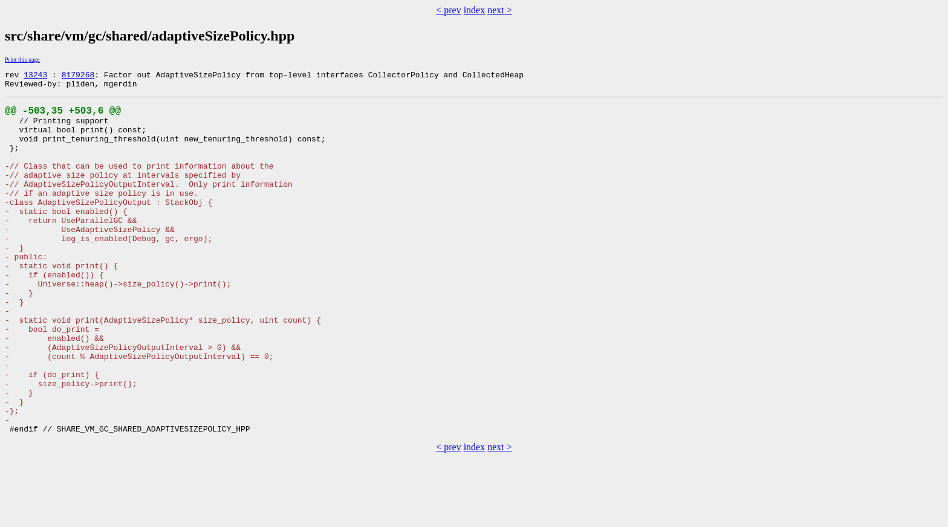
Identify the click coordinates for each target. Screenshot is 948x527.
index (474, 10)
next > (499, 10)
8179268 (78, 76)
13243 (35, 76)
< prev (448, 10)
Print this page (22, 59)
